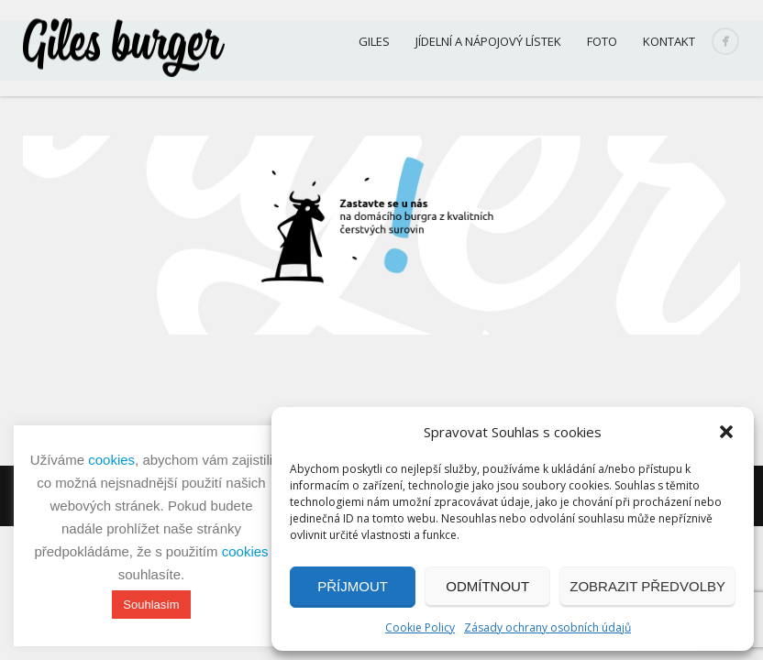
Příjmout (352, 586)
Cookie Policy (420, 627)
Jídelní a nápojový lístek (488, 41)
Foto (602, 41)
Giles (374, 41)
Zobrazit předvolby (647, 586)
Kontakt (669, 41)
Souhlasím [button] (151, 604)
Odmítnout (487, 586)
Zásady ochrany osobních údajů (547, 627)
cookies (111, 460)
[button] (726, 432)
